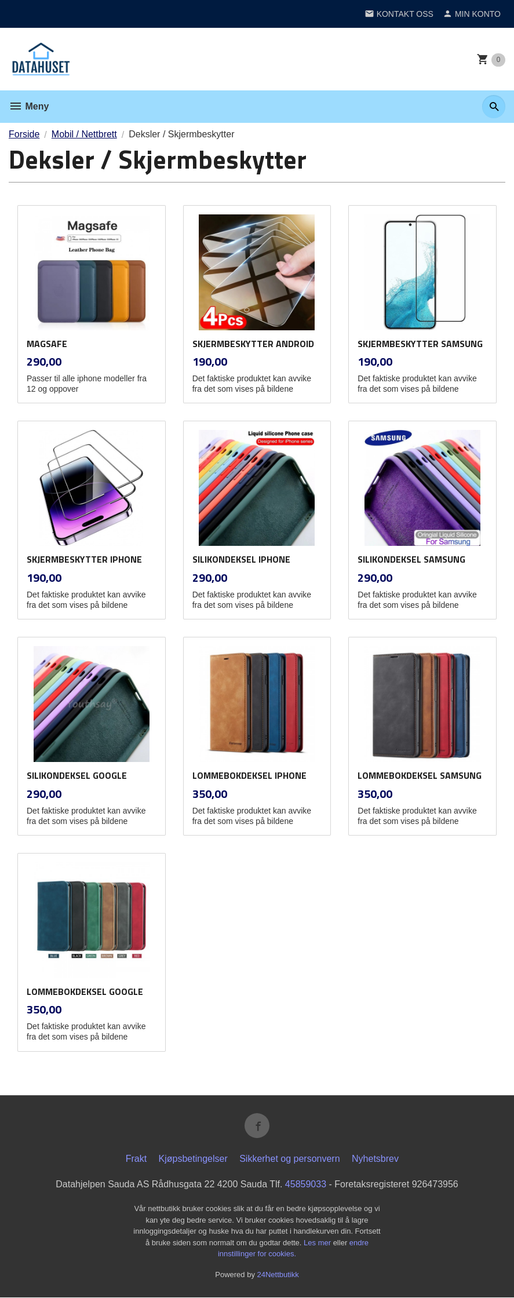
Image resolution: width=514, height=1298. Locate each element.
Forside (24, 134)
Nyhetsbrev (375, 1159)
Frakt (136, 1159)
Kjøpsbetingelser (193, 1159)
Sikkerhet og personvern (289, 1159)
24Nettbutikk (278, 1274)
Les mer (318, 1242)
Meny (29, 106)
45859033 (305, 1185)
